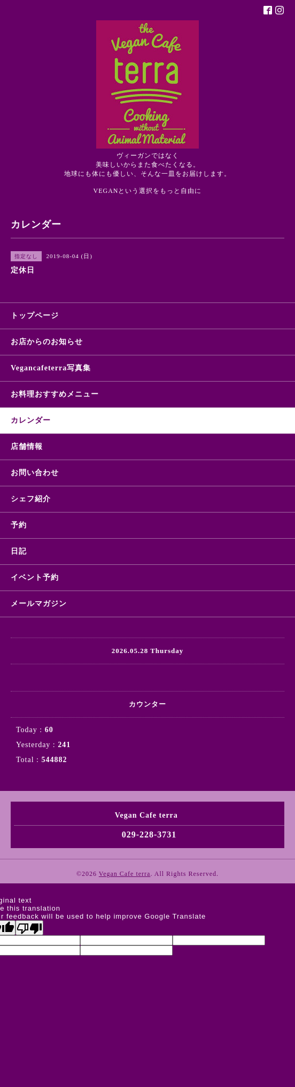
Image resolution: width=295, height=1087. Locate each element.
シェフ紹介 (31, 499)
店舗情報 (27, 446)
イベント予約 (35, 577)
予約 (19, 525)
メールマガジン (39, 604)
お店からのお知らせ (47, 342)
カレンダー (31, 420)
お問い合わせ (35, 473)
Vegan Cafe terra (125, 874)
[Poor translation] (29, 927)
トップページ (35, 316)
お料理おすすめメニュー (55, 394)
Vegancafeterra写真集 (51, 368)
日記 (19, 551)
